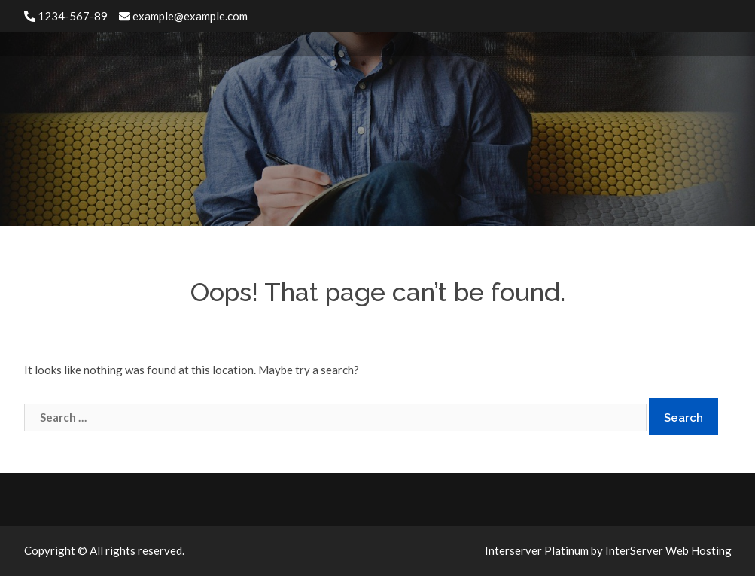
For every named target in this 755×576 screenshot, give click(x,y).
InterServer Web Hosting (668, 550)
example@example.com (183, 16)
